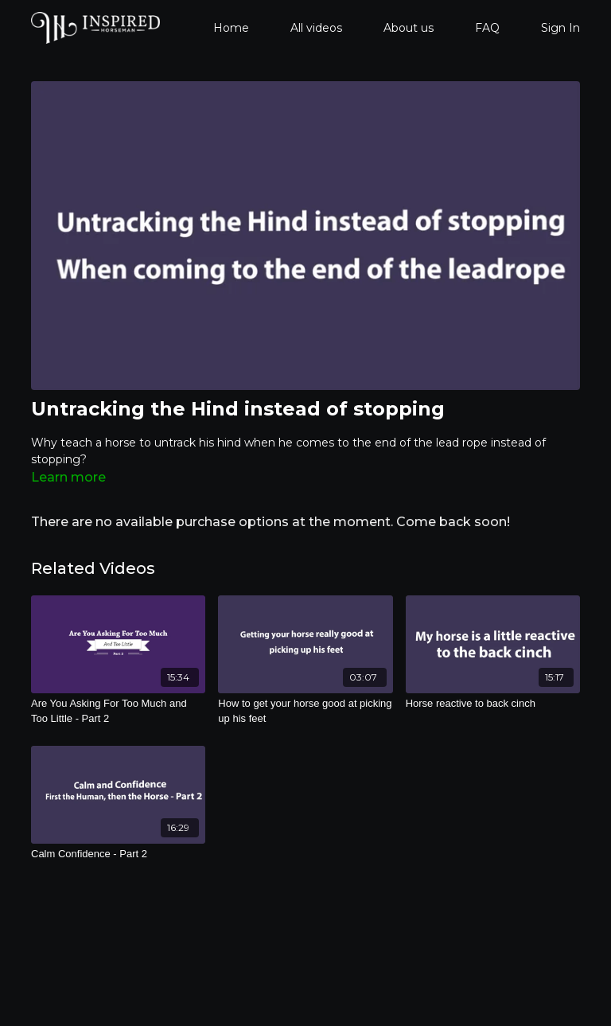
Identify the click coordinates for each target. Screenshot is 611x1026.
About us (408, 28)
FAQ (487, 28)
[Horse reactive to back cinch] (493, 704)
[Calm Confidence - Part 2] (118, 854)
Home (231, 28)
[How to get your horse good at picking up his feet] (305, 711)
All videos (316, 28)
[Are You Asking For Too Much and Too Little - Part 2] (118, 711)
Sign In (560, 28)
